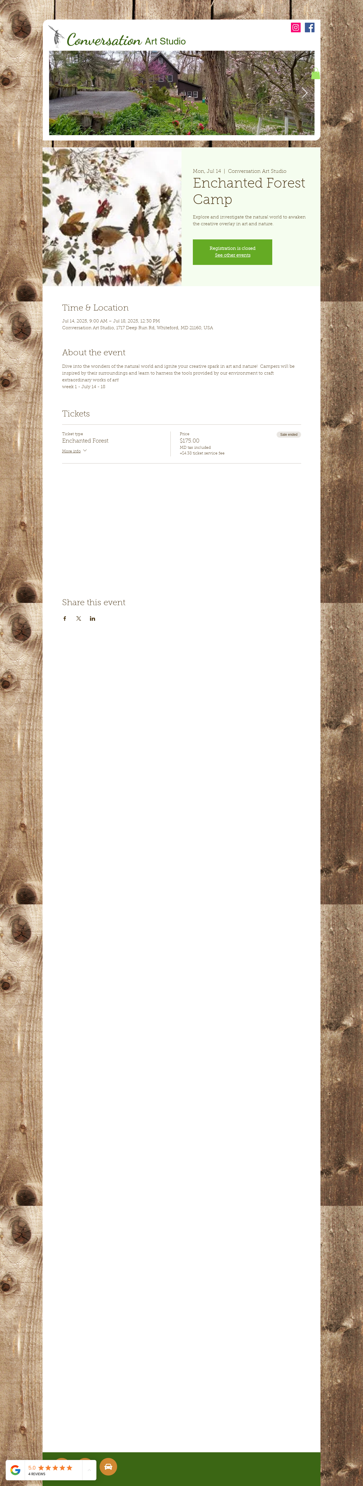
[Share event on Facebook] (64, 618)
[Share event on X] (78, 618)
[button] (315, 73)
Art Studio (165, 41)
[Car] (108, 1467)
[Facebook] (310, 27)
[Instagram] (296, 27)
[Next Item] (304, 93)
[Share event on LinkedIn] (92, 618)
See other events (232, 255)
